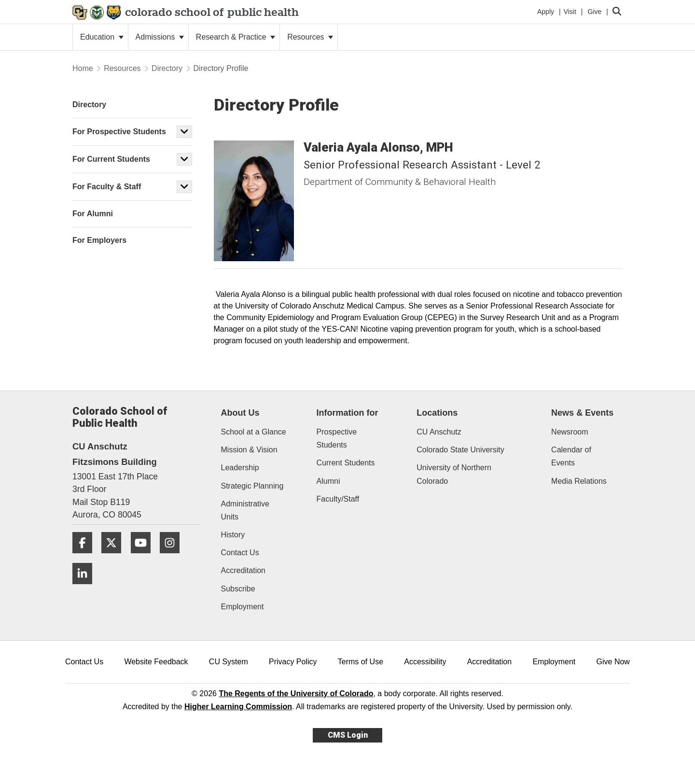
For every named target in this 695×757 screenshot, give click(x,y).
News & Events (582, 413)
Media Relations (579, 481)
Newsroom (569, 432)
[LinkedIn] (85, 588)
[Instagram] (173, 557)
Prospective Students (337, 438)
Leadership (240, 467)
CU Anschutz (439, 432)
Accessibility (425, 662)
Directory (167, 68)
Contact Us (240, 552)
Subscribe (238, 589)
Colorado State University (460, 450)
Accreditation (243, 570)
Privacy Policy (293, 662)
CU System (228, 662)
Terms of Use (360, 662)
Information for (347, 413)
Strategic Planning (252, 486)
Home (82, 68)
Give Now (613, 662)
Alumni (328, 481)
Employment (242, 607)
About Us (240, 413)
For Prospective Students (119, 131)
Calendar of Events (571, 456)
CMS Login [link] (348, 735)
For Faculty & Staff (106, 186)
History (233, 535)
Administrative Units (245, 510)
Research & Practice (235, 37)
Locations (437, 413)
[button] (184, 132)
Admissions (160, 37)
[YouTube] (144, 557)
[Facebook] (85, 557)
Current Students (346, 463)
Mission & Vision (249, 450)
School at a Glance (253, 432)
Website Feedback (156, 662)
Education (102, 37)
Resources (310, 37)
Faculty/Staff (338, 499)
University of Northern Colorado (454, 474)
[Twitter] (114, 557)
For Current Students (111, 159)
